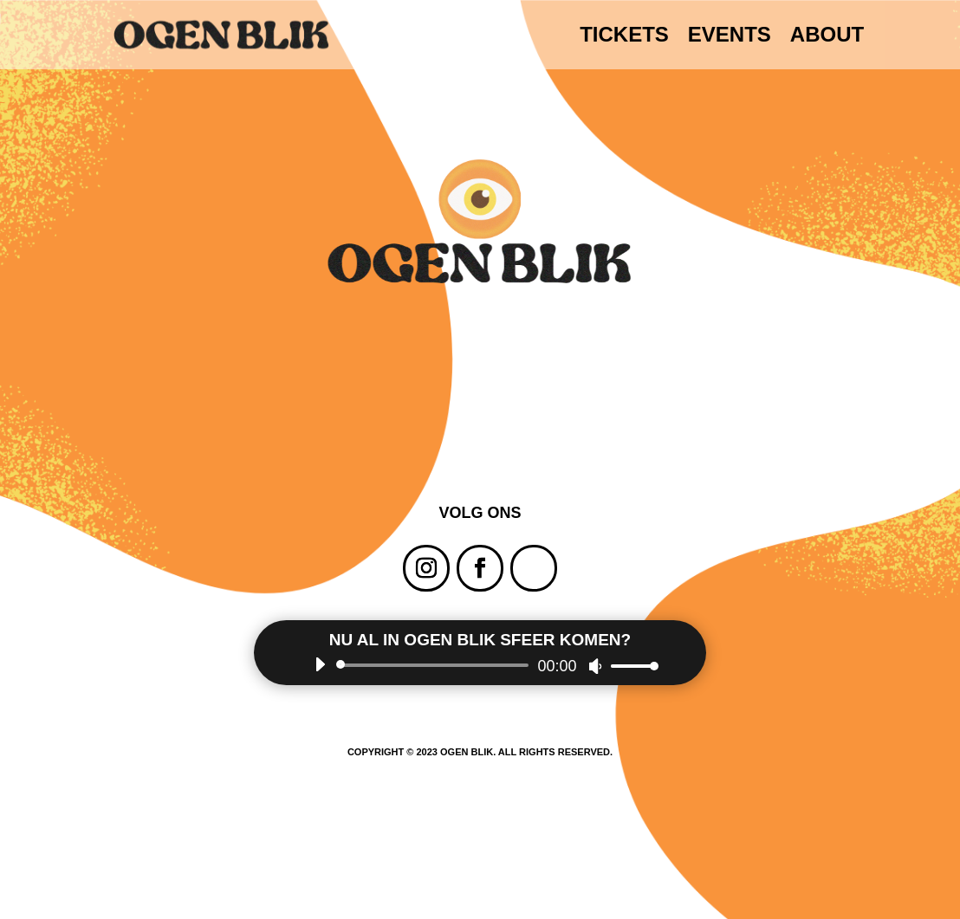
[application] (480, 665)
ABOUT (827, 37)
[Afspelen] (320, 664)
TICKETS (624, 37)
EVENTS (729, 37)
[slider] (435, 665)
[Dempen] (595, 666)
